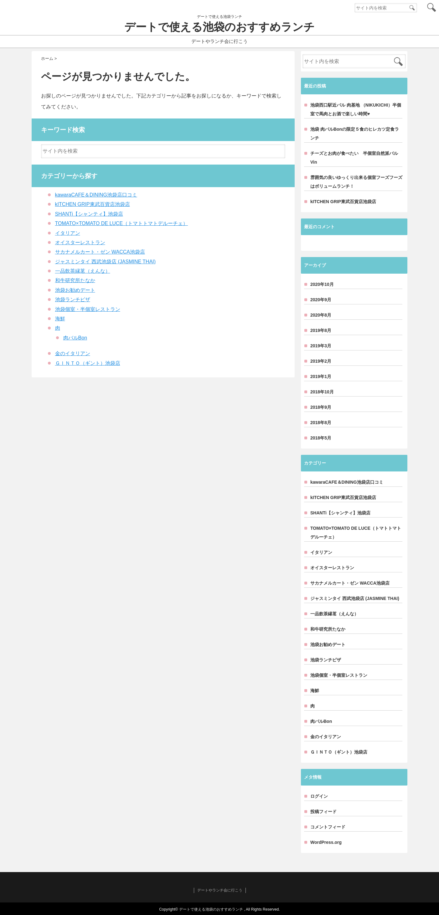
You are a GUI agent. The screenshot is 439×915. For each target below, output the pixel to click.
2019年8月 (320, 330)
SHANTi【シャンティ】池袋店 (89, 214)
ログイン (319, 796)
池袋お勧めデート (75, 290)
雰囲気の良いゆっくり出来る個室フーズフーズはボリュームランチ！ (356, 182)
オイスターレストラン (80, 242)
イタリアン (67, 233)
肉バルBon (75, 337)
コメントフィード (327, 826)
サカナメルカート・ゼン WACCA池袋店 (100, 252)
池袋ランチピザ (72, 299)
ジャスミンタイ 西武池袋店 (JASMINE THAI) (105, 261)
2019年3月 (320, 345)
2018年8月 (320, 422)
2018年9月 (320, 407)
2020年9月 (320, 299)
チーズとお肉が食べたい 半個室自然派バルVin (354, 158)
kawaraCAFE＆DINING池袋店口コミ (96, 194)
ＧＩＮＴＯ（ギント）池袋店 (87, 363)
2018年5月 (320, 437)
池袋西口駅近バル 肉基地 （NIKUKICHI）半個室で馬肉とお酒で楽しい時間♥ (355, 109)
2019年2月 (320, 361)
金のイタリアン (72, 353)
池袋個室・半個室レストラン (87, 309)
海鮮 (60, 318)
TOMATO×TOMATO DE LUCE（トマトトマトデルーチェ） (121, 223)
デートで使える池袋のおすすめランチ (219, 27)
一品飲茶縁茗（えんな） (82, 271)
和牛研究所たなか (75, 280)
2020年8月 (320, 315)
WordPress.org (326, 842)
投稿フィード (323, 811)
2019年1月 (320, 376)
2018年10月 (322, 391)
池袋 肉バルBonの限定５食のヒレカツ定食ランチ (354, 133)
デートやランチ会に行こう (219, 41)
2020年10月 (322, 284)
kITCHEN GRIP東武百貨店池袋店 (92, 204)
